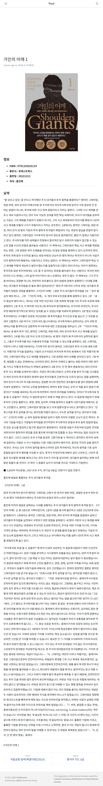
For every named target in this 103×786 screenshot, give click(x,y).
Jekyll (18, 780)
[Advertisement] (51, 28)
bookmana (22, 777)
